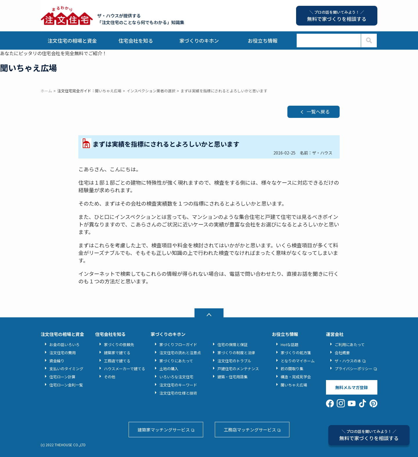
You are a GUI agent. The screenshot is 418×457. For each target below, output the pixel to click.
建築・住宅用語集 (232, 376)
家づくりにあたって (176, 361)
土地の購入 (168, 368)
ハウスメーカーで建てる (124, 368)
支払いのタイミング (66, 368)
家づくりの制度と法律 (236, 352)
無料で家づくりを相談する (369, 435)
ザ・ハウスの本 (348, 361)
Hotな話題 (289, 344)
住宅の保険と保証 (232, 344)
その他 (109, 376)
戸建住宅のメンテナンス (238, 368)
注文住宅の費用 (62, 352)
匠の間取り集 (292, 368)
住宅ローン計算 (62, 376)
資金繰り (56, 361)
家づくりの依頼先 (119, 344)
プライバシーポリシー (353, 368)
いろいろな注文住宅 (176, 376)
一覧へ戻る (318, 111)
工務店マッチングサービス (250, 430)
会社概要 (342, 352)
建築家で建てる (117, 352)
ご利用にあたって (350, 344)
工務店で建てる (117, 361)
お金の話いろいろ (64, 344)
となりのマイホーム (298, 361)
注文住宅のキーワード (178, 385)
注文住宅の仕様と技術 (178, 393)
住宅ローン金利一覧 (66, 385)
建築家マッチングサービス (164, 430)
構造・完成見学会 (296, 376)
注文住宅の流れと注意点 (180, 352)
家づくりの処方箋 (296, 352)
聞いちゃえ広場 (294, 385)
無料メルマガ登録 (351, 387)
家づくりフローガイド (178, 344)
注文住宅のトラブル (234, 361)
